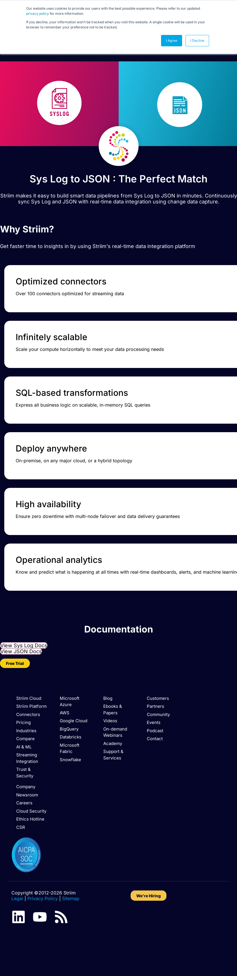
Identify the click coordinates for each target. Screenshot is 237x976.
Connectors (28, 714)
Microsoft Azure (69, 701)
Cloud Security (31, 811)
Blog (107, 698)
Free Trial (15, 663)
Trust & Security (24, 773)
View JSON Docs (21, 651)
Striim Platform (31, 706)
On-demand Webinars (115, 732)
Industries (26, 730)
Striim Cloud (28, 698)
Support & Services (113, 755)
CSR (20, 827)
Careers (24, 803)
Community (158, 714)
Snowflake (70, 759)
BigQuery (69, 729)
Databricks (70, 737)
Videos (110, 720)
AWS (64, 712)
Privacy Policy (42, 898)
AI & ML (24, 747)
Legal (17, 898)
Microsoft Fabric (69, 748)
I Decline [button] (197, 40)
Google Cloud (73, 720)
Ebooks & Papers (112, 709)
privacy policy (37, 13)
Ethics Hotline (30, 819)
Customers (158, 698)
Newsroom (27, 795)
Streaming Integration (27, 758)
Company (25, 786)
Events (153, 722)
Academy (112, 743)
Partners (155, 706)
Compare (25, 738)
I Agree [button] (171, 40)
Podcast (155, 730)
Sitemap (70, 898)
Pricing (23, 722)
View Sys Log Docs (23, 645)
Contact (155, 738)
